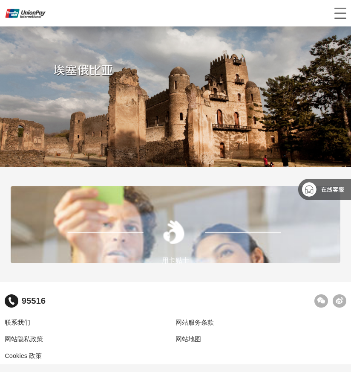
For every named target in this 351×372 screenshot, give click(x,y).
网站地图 (188, 339)
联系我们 (17, 322)
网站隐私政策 (24, 339)
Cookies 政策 (23, 355)
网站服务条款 (195, 322)
